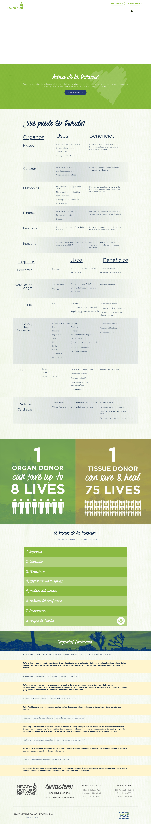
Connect (91, 3)
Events (102, 3)
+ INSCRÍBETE (75, 92)
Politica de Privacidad (33, 820)
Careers (42, 3)
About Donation (58, 3)
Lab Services (76, 3)
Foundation (117, 3)
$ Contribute (31, 7)
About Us (29, 3)
